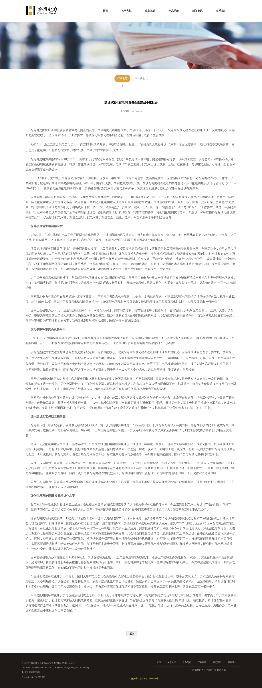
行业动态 (122, 78)
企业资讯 (140, 78)
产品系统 (174, 10)
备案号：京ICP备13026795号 (144, 678)
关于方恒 (126, 10)
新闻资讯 (197, 10)
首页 (105, 10)
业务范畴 (150, 10)
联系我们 (221, 10)
